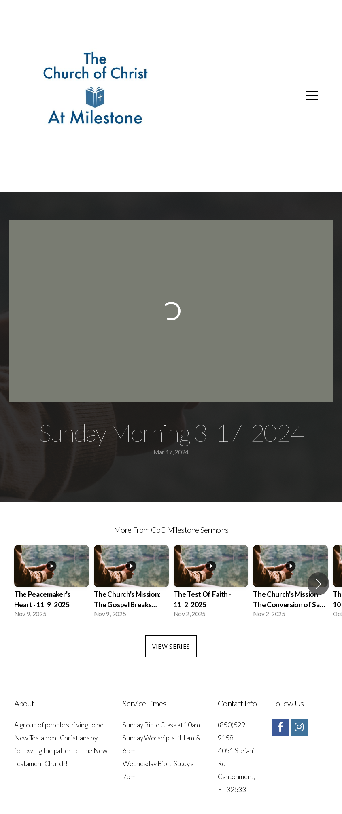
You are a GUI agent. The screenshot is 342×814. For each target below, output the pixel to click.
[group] (51, 584)
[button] (318, 584)
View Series (171, 646)
